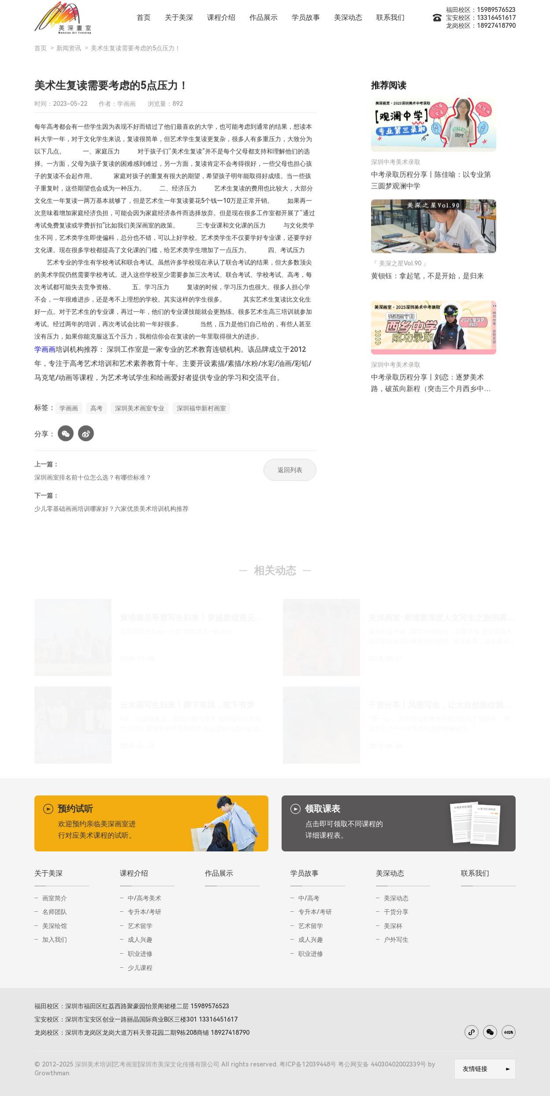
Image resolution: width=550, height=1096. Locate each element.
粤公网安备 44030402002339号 (382, 1064)
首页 (40, 48)
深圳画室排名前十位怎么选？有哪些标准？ (93, 479)
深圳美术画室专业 (139, 410)
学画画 (45, 352)
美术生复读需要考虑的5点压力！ (136, 48)
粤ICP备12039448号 (307, 1064)
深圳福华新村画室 (201, 410)
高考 (96, 410)
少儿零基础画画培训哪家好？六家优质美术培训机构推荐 (111, 511)
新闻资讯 (68, 48)
